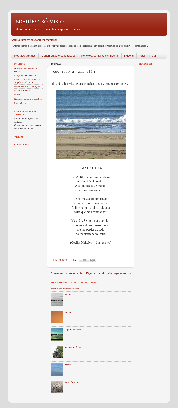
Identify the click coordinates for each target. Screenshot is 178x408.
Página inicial (147, 55)
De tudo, (69, 364)
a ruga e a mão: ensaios (25, 75)
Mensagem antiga (119, 273)
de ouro (68, 312)
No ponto (69, 294)
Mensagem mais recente (67, 273)
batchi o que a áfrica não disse (65, 287)
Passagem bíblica (73, 347)
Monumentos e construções (58, 55)
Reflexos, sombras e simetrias (99, 55)
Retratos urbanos (25, 55)
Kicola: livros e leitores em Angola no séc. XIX (27, 81)
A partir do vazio (73, 329)
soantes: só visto (40, 21)
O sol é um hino (72, 382)
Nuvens (129, 55)
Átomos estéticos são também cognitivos (34, 39)
